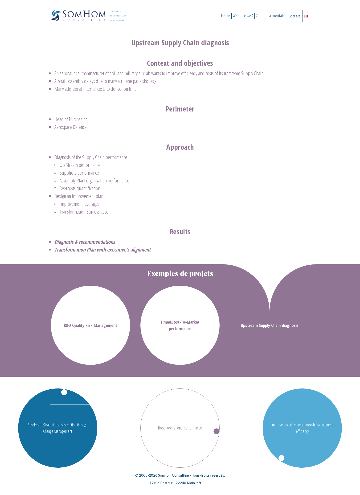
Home (225, 15)
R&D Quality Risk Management (90, 325)
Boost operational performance (180, 428)
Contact (294, 16)
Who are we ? (243, 15)
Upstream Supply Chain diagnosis (270, 325)
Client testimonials (270, 15)
